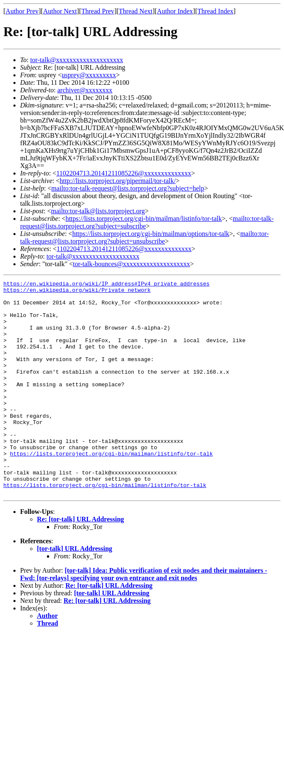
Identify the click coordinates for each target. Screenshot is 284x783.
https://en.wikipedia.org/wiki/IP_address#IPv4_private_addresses (106, 284)
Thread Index (216, 11)
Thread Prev (98, 11)
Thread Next (135, 11)
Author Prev (22, 11)
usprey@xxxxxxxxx (89, 75)
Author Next (60, 11)
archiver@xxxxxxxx (84, 90)
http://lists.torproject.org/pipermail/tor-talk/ (118, 180)
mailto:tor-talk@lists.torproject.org (98, 211)
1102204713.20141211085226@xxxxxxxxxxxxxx (123, 173)
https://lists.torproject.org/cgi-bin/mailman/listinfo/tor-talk (143, 218)
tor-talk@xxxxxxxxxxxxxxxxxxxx (76, 59)
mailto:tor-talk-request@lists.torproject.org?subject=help (127, 188)
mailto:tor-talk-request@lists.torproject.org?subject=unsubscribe (144, 237)
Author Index (175, 11)
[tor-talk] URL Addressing (74, 591)
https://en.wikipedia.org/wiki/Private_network (77, 292)
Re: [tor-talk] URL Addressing (80, 562)
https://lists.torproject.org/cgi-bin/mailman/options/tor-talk (150, 233)
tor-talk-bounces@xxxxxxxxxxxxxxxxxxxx (131, 263)
